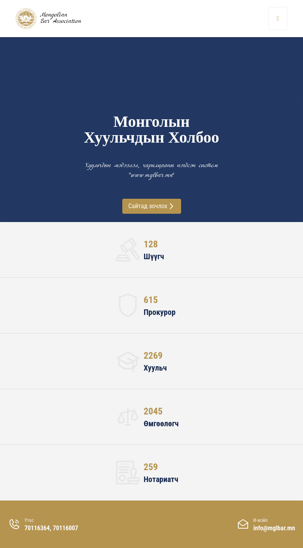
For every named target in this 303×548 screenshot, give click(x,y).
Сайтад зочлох (151, 206)
